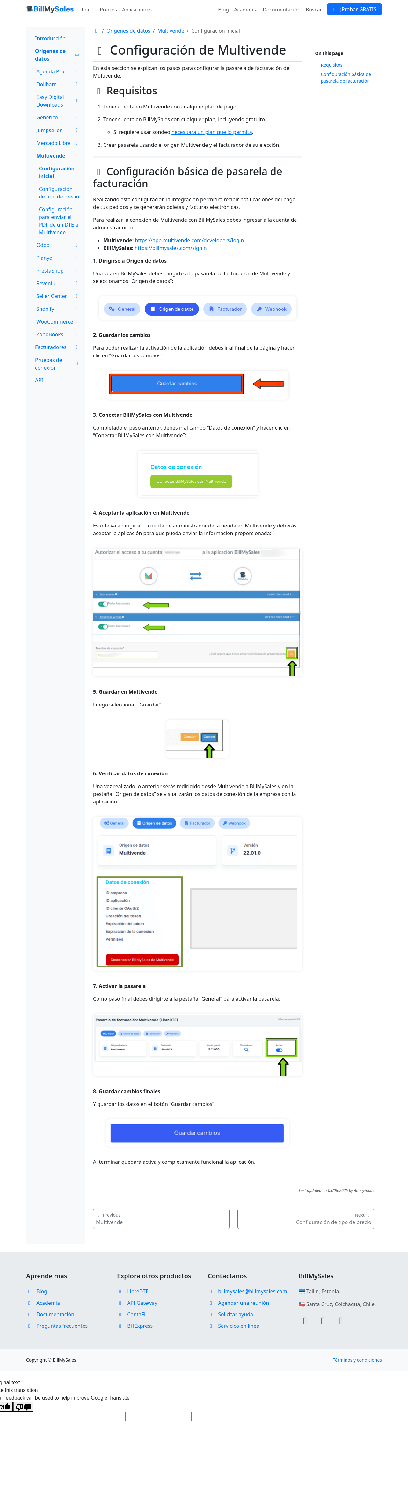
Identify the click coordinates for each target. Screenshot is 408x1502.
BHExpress (135, 1325)
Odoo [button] (58, 245)
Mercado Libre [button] (58, 142)
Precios (108, 9)
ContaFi (131, 1314)
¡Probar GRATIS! (354, 9)
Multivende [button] (57, 155)
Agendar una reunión (238, 1302)
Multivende (170, 30)
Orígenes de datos (128, 30)
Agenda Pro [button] (58, 71)
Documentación (282, 9)
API (39, 380)
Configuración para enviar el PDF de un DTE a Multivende (58, 221)
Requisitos (332, 65)
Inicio (88, 9)
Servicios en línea (233, 1325)
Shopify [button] (58, 308)
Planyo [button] (58, 257)
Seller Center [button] (58, 296)
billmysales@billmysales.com (247, 1291)
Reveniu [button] (58, 283)
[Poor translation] (23, 1407)
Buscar (314, 9)
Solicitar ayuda (230, 1314)
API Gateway (137, 1302)
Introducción (50, 38)
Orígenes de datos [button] (57, 55)
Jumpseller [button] (58, 130)
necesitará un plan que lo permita (211, 132)
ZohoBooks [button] (58, 334)
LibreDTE (133, 1291)
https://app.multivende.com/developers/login (189, 240)
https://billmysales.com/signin (171, 247)
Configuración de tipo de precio (59, 192)
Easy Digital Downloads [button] (58, 100)
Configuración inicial (57, 172)
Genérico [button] (58, 117)
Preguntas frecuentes (57, 1325)
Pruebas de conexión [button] (57, 363)
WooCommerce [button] (58, 321)
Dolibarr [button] (58, 84)
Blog (223, 9)
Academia (246, 9)
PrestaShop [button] (58, 270)
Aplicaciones (137, 9)
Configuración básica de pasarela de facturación (346, 77)
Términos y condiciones (357, 1360)
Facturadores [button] (57, 347)
